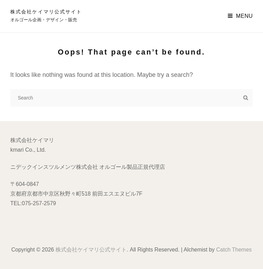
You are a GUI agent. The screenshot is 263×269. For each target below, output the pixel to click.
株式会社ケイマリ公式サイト (46, 11)
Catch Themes (234, 250)
